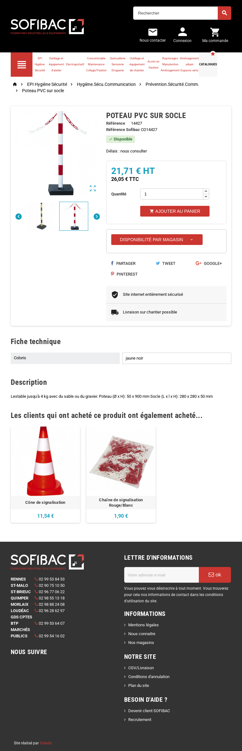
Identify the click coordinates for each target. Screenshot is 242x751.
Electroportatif (75, 64)
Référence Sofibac (123, 129)
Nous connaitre (141, 633)
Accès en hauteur (153, 64)
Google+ (209, 263)
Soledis (46, 743)
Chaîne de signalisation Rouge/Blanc (121, 503)
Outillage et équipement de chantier (137, 64)
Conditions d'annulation (149, 676)
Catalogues (208, 64)
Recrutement (139, 719)
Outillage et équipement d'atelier (56, 64)
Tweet (166, 263)
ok (215, 575)
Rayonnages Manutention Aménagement (170, 64)
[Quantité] (171, 194)
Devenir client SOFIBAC (149, 710)
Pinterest (124, 274)
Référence (115, 123)
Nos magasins (141, 642)
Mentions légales (143, 625)
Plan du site (138, 685)
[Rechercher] (182, 13)
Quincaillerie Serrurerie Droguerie (117, 64)
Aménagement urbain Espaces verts (189, 64)
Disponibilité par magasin (157, 239)
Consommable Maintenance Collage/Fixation (96, 64)
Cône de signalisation (45, 502)
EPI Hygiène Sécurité (40, 64)
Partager (123, 263)
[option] (45, 474)
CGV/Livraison (141, 667)
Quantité (118, 194)
